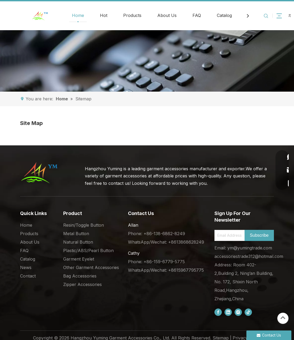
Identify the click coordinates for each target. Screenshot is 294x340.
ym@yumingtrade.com (249, 247)
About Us (167, 15)
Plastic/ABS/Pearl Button (88, 250)
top (283, 318)
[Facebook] (218, 312)
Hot (103, 15)
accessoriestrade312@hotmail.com (248, 256)
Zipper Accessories (82, 284)
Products (132, 15)
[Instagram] (238, 312)
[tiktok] (248, 312)
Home (78, 15)
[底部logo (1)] (39, 172)
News (25, 267)
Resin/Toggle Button (83, 225)
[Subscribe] (259, 235)
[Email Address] (228, 235)
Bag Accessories (80, 276)
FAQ (196, 15)
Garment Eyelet (78, 259)
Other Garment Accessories (91, 267)
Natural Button (78, 242)
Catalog (224, 15)
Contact (28, 276)
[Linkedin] (228, 312)
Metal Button (76, 233)
